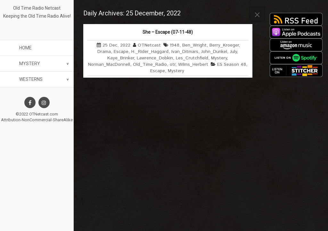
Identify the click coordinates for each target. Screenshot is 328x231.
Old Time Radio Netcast (37, 8)
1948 (174, 45)
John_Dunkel (214, 51)
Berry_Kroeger (224, 45)
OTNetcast (149, 45)
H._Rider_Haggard (149, 51)
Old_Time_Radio (150, 64)
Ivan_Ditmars (184, 51)
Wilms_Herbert (193, 64)
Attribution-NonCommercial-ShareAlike (37, 119)
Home (25, 47)
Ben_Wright (194, 45)
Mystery (29, 63)
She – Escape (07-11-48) (168, 32)
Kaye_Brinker (120, 58)
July (233, 51)
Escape (121, 51)
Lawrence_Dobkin (155, 58)
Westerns (31, 79)
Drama (104, 51)
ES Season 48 (231, 64)
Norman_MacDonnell (109, 64)
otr (172, 64)
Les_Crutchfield (192, 58)
